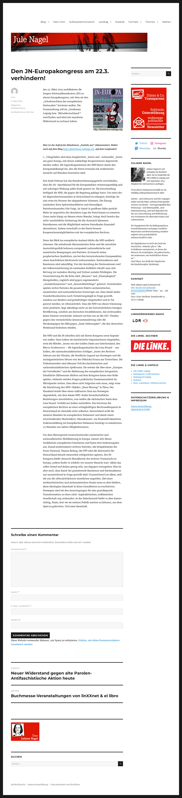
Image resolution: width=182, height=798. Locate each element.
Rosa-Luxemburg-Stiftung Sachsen (149, 383)
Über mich (59, 22)
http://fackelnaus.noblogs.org (78, 149)
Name (15, 592)
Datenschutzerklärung (141, 406)
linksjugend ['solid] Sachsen (146, 374)
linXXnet (137, 380)
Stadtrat (120, 22)
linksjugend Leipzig (142, 377)
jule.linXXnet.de (18, 784)
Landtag (103, 22)
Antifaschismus (18, 108)
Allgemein (16, 105)
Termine (30, 112)
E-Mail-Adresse (21, 606)
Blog (43, 22)
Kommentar (19, 549)
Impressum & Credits (140, 409)
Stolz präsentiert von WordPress (65, 784)
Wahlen (166, 22)
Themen (150, 22)
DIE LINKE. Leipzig (141, 371)
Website (16, 620)
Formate (133, 22)
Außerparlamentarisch (82, 22)
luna (13, 97)
